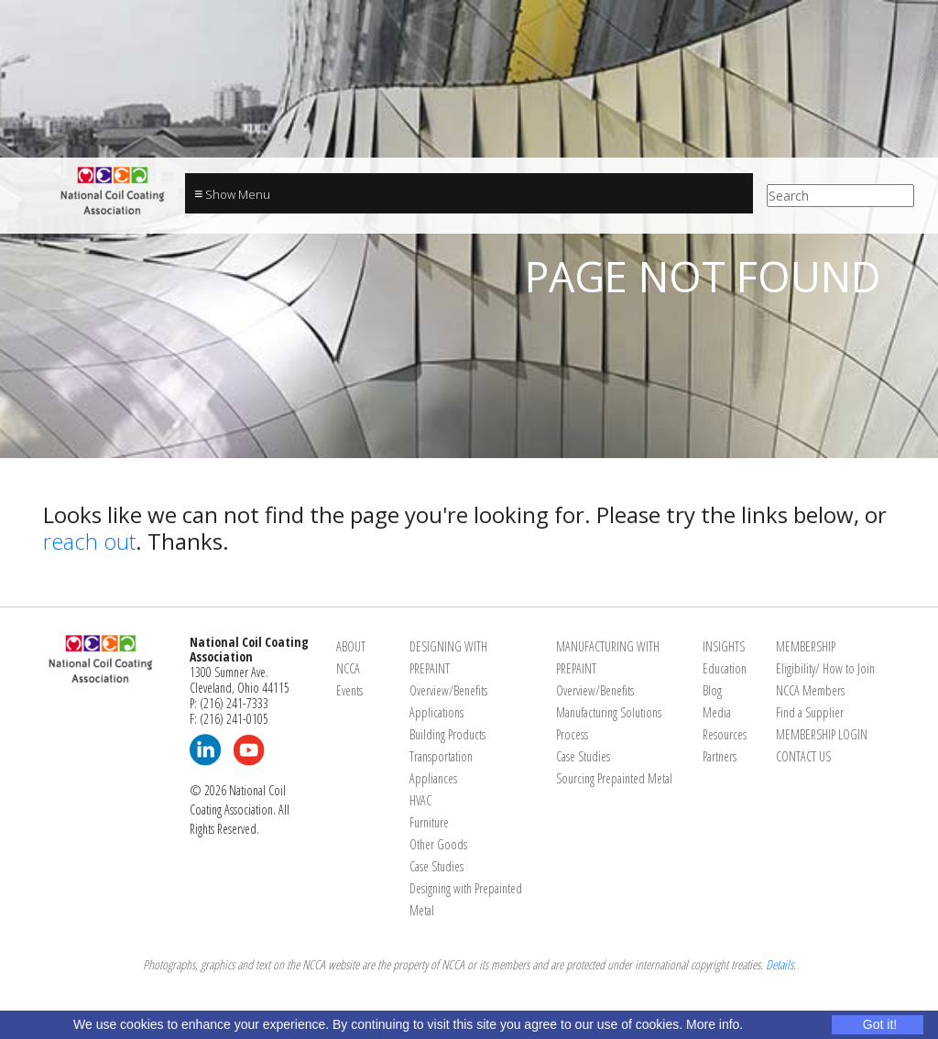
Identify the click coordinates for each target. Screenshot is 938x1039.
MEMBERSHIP (805, 646)
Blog (712, 690)
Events (349, 690)
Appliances (433, 778)
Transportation (441, 756)
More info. (714, 1024)
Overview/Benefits (448, 690)
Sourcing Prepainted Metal (614, 778)
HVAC (420, 800)
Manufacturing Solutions (608, 712)
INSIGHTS (724, 646)
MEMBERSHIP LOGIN (821, 734)
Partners (719, 756)
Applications (436, 712)
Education (725, 668)
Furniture (429, 822)
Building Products (447, 734)
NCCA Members (810, 690)
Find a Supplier (810, 712)
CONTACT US (803, 756)
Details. (781, 964)
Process (572, 734)
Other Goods (438, 844)
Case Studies (436, 866)
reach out (89, 541)
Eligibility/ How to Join (825, 668)
